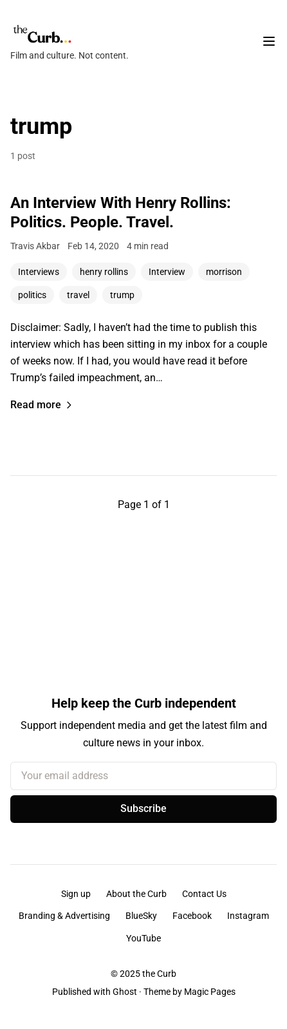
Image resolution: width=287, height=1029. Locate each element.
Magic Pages (210, 992)
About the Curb (136, 894)
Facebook (192, 916)
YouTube (143, 938)
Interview (167, 272)
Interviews (38, 272)
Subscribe (143, 808)
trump (122, 295)
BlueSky (141, 916)
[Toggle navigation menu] (269, 41)
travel (78, 295)
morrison (224, 272)
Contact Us (204, 894)
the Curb (159, 973)
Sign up (76, 894)
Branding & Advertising (64, 916)
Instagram (248, 916)
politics (32, 295)
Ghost (125, 992)
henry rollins (104, 272)
